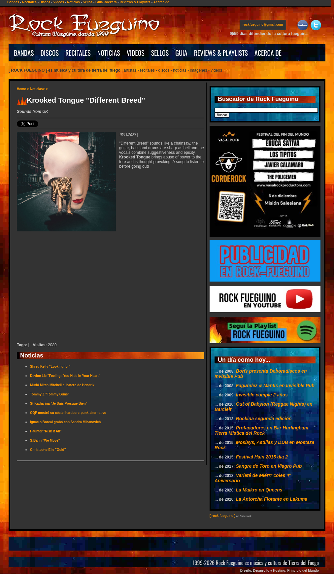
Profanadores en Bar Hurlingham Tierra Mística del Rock (261, 430)
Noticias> (37, 89)
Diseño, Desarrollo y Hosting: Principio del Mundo (279, 570)
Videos (58, 2)
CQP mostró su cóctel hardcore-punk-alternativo (68, 413)
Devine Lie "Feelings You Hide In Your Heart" (65, 376)
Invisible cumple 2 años (262, 394)
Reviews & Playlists (134, 2)
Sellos (87, 2)
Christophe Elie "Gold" (48, 450)
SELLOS (160, 53)
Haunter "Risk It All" (45, 431)
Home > (23, 89)
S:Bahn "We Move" (45, 440)
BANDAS (24, 53)
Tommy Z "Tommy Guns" (49, 394)
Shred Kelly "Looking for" (50, 366)
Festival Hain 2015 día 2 (262, 456)
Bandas (13, 2)
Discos (45, 2)
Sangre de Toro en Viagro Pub (269, 466)
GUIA (181, 53)
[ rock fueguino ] (222, 516)
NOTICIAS (108, 53)
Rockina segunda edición (264, 418)
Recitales (29, 2)
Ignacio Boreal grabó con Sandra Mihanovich (65, 422)
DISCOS (50, 53)
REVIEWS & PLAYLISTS (221, 53)
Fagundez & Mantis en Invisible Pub (275, 385)
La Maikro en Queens (259, 489)
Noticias (73, 2)
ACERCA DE (268, 53)
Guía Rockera (106, 2)
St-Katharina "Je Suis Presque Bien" (58, 403)
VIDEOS (136, 53)
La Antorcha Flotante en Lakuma (272, 499)
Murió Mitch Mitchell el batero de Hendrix (62, 385)
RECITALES (78, 53)
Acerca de (161, 2)
